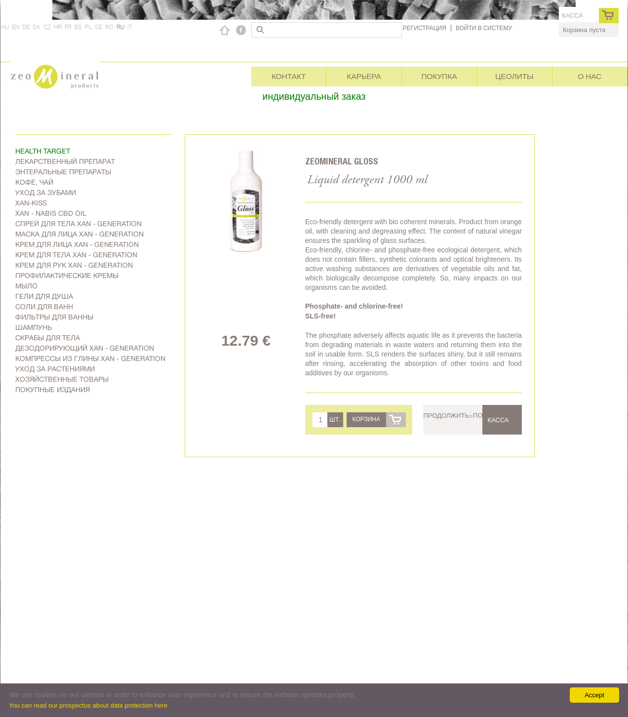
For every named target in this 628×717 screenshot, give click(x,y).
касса (572, 15)
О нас (589, 76)
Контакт (289, 76)
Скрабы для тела (47, 338)
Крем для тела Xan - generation (76, 255)
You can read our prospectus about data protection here (88, 705)
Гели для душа (44, 296)
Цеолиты (514, 76)
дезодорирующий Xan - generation (84, 348)
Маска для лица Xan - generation (79, 234)
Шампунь (33, 327)
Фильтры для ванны (54, 317)
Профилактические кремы (66, 275)
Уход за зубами (45, 193)
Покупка (439, 76)
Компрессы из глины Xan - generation (90, 358)
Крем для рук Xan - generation (74, 265)
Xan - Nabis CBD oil (50, 213)
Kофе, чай (34, 182)
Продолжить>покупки (463, 415)
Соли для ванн (44, 307)
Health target (42, 151)
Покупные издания (52, 390)
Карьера (364, 76)
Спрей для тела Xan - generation (78, 224)
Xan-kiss (31, 203)
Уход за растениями (55, 369)
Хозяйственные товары (62, 379)
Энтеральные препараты (63, 172)
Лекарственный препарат (65, 161)
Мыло (26, 286)
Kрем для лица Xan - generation (77, 244)
